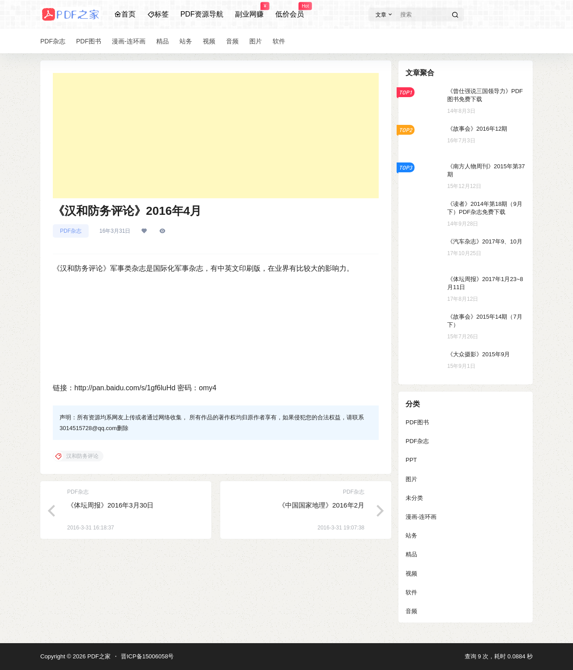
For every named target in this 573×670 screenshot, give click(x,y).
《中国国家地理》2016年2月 (321, 505)
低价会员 (289, 10)
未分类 (414, 498)
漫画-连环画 (421, 516)
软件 (411, 592)
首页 (125, 14)
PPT (411, 460)
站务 (411, 535)
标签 (158, 14)
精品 (411, 554)
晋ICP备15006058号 (147, 656)
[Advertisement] (216, 135)
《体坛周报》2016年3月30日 (110, 505)
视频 (411, 573)
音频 (411, 611)
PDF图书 (417, 422)
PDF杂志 (70, 231)
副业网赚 (249, 10)
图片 (411, 479)
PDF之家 (98, 656)
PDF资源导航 (201, 14)
